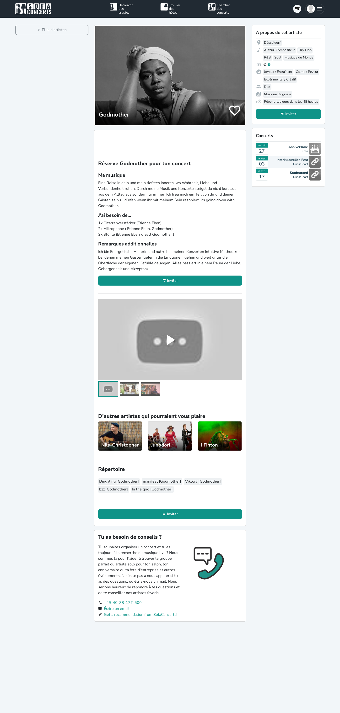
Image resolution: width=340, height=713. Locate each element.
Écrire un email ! (117, 608)
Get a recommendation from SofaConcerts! (140, 614)
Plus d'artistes (54, 29)
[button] (314, 9)
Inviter (172, 280)
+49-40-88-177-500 (123, 602)
